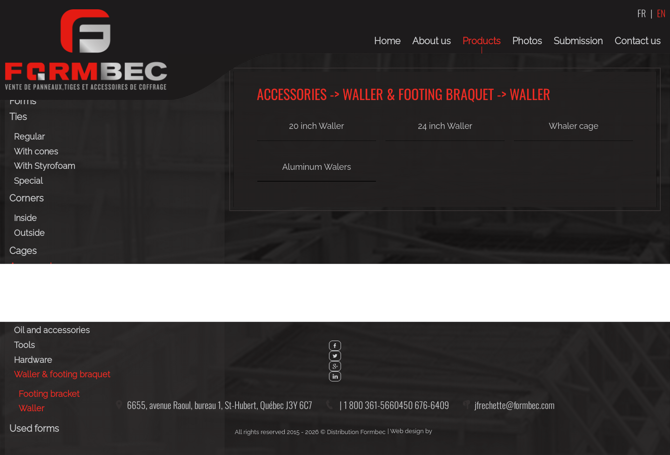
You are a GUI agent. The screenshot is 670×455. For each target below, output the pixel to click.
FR (641, 13)
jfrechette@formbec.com (515, 405)
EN (661, 13)
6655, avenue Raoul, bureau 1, (219, 405)
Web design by (411, 431)
